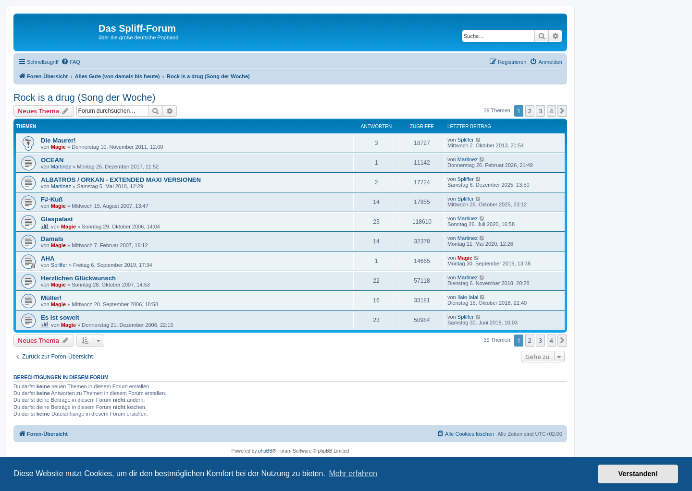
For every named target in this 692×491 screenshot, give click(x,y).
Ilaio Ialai (467, 297)
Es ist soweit (60, 317)
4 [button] (551, 111)
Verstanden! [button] (638, 474)
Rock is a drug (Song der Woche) (84, 97)
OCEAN (52, 160)
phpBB (265, 451)
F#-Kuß (51, 199)
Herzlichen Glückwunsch (78, 278)
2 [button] (529, 111)
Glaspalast (57, 219)
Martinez (61, 166)
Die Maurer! (58, 140)
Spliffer (465, 140)
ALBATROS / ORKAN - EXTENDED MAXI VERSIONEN (121, 179)
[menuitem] (70, 62)
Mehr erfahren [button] (353, 473)
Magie (58, 147)
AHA (48, 258)
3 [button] (540, 111)
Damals (52, 238)
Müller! (51, 297)
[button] (562, 111)
